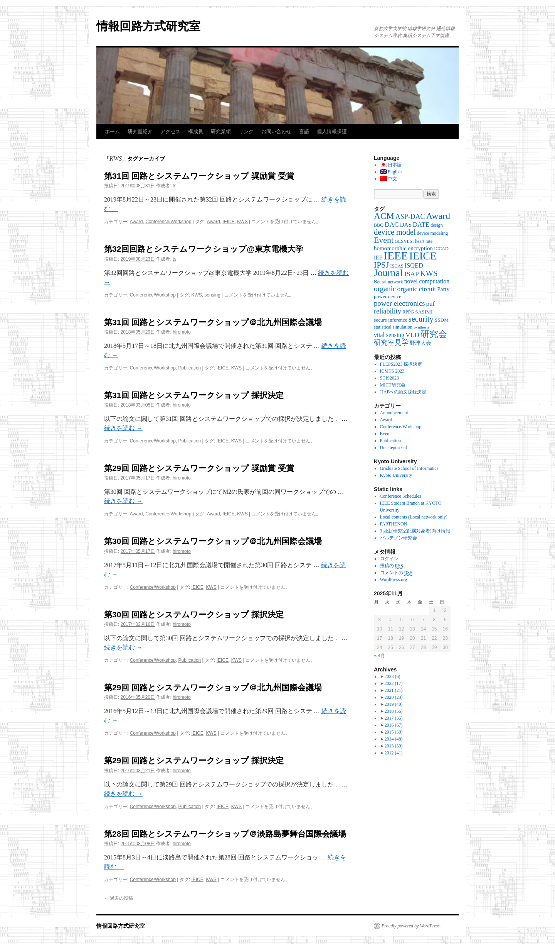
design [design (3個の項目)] (437, 225)
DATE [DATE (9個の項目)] (421, 224)
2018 (393, 711)
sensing (212, 295)
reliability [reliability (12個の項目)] (387, 311)
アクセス (170, 131)
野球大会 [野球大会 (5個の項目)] (420, 343)
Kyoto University (396, 475)
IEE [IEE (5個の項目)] (378, 257)
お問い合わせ (276, 131)
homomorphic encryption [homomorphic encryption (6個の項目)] (403, 248)
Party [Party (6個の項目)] (443, 289)
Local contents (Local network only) (413, 517)
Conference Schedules (400, 496)
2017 (393, 718)
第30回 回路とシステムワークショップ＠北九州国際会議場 (213, 541)
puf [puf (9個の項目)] (430, 303)
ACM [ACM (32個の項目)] (384, 216)
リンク (246, 131)
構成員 (195, 131)
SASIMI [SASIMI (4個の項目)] (423, 312)
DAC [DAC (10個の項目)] (392, 224)
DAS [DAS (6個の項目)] (406, 225)
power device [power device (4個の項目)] (387, 296)
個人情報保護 (332, 131)
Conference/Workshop (168, 221)
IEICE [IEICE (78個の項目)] (423, 256)
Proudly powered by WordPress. (411, 926)
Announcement (394, 412)
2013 (393, 746)
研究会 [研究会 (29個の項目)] (433, 334)
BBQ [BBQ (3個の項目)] (378, 225)
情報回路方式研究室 (148, 26)
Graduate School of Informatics (409, 468)
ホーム (112, 131)
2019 (393, 704)
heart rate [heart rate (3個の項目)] (423, 241)
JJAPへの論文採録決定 (403, 392)
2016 (393, 725)
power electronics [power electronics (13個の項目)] (399, 303)
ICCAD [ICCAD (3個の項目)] (441, 248)
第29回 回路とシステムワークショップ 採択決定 (194, 760)
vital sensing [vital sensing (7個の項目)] (389, 335)
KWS (242, 221)
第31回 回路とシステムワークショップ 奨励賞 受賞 (199, 175)
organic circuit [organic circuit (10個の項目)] (416, 289)
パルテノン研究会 (398, 538)
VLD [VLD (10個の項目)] (412, 335)
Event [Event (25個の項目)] (384, 240)
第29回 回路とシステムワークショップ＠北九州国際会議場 (213, 687)
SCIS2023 (389, 378)
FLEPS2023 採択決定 (401, 364)
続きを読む (123, 428)
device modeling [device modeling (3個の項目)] (432, 233)
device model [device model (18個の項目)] (395, 232)
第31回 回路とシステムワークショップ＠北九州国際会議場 (213, 322)
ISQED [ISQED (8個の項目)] (414, 265)
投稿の (391, 566)
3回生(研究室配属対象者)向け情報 (415, 531)
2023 (392, 676)
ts (174, 185)
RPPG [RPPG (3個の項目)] (408, 312)
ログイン (389, 558)
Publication (189, 368)
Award (136, 221)
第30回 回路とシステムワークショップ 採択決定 (194, 614)
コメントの (396, 573)
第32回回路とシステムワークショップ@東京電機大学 (203, 248)
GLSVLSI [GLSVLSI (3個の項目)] (404, 241)
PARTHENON (393, 524)
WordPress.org (393, 579)
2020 (393, 697)
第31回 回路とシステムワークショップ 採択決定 (194, 395)
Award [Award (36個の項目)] (438, 216)
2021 (393, 690)
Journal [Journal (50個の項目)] (388, 272)
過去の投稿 (118, 898)
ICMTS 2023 (392, 371)
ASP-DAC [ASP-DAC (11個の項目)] (410, 216)
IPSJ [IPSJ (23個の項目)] (381, 264)
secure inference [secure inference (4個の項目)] (390, 320)
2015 (393, 732)
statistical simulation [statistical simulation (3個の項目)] (393, 327)
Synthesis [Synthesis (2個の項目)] (421, 327)
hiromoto (182, 332)
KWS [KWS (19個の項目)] (429, 273)
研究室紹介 (140, 131)
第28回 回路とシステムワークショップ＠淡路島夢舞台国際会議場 (225, 833)
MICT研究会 (392, 385)
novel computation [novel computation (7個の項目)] (426, 281)
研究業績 (221, 131)
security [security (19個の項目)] (421, 319)
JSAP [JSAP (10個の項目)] (411, 274)
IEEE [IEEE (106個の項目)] (395, 255)
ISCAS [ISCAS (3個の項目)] (396, 266)
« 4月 (379, 655)
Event (385, 433)
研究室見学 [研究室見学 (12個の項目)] (391, 342)
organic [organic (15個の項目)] (385, 289)
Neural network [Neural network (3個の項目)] (388, 282)
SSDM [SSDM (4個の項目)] (442, 320)
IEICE (228, 221)
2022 (393, 683)
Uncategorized (393, 447)
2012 (393, 753)
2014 (393, 739)
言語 (304, 131)
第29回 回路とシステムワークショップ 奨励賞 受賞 (199, 468)
